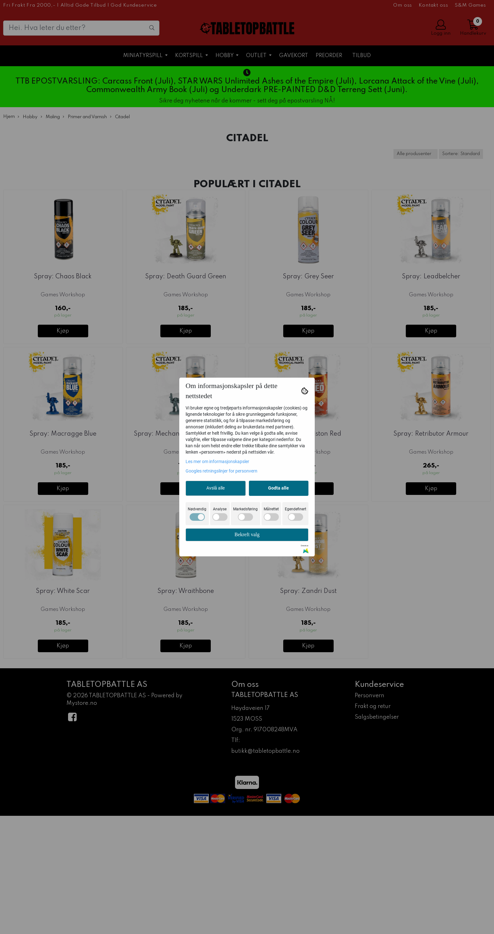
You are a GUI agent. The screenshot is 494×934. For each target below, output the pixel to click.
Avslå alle (215, 487)
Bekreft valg (247, 534)
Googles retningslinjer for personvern (221, 470)
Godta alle (278, 487)
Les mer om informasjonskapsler (217, 461)
